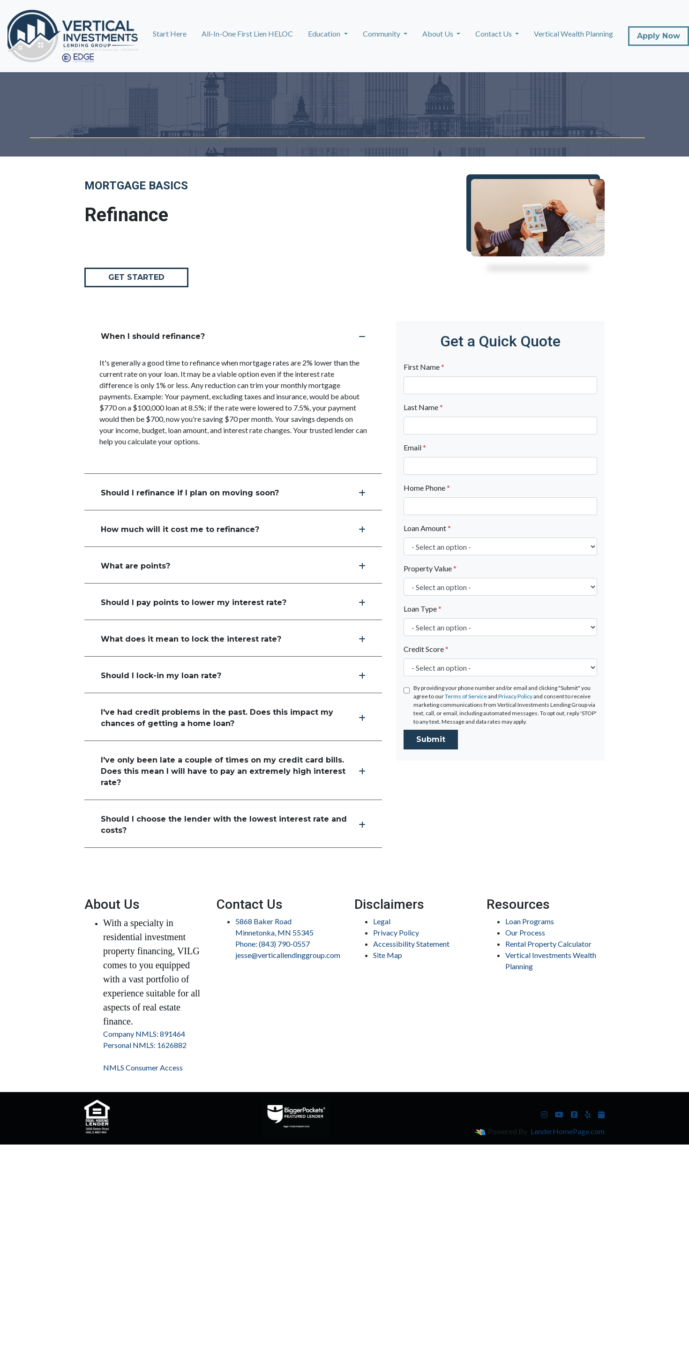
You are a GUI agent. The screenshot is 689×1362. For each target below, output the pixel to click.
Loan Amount (427, 528)
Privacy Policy (515, 696)
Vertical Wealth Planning (573, 33)
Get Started (136, 277)
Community (382, 33)
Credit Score (426, 648)
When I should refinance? (233, 336)
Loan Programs (529, 921)
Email (415, 447)
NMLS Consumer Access (143, 1067)
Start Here (170, 33)
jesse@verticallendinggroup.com (287, 954)
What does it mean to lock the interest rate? (233, 639)
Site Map (387, 954)
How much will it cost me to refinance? (233, 529)
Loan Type (423, 608)
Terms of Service (466, 696)
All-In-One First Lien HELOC (247, 33)
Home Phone (427, 487)
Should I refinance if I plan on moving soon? (233, 492)
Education (325, 33)
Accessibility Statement (411, 943)
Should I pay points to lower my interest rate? (233, 602)
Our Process (525, 932)
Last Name (423, 407)
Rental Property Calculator (548, 943)
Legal (381, 921)
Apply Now (658, 35)
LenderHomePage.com (568, 1131)
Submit (430, 739)
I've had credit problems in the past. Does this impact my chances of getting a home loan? (233, 718)
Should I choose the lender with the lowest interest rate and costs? (233, 825)
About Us (438, 33)
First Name (424, 366)
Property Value (430, 568)
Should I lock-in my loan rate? (233, 675)
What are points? (233, 565)
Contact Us (494, 33)
